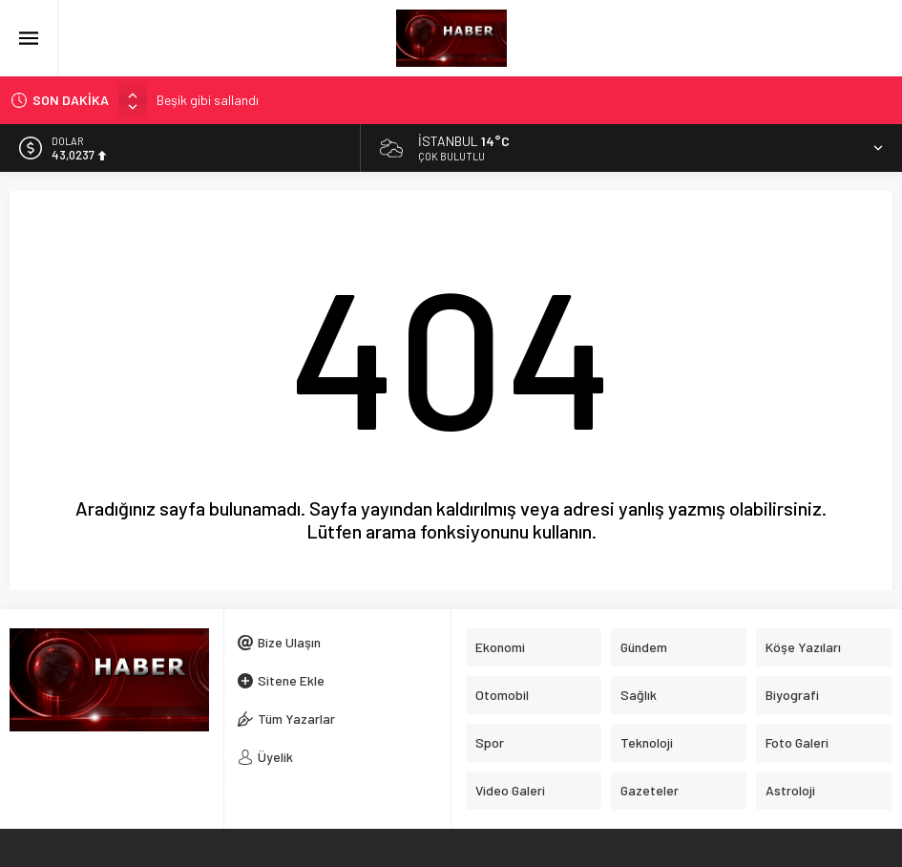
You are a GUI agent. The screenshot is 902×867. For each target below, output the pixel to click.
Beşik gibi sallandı (208, 100)
